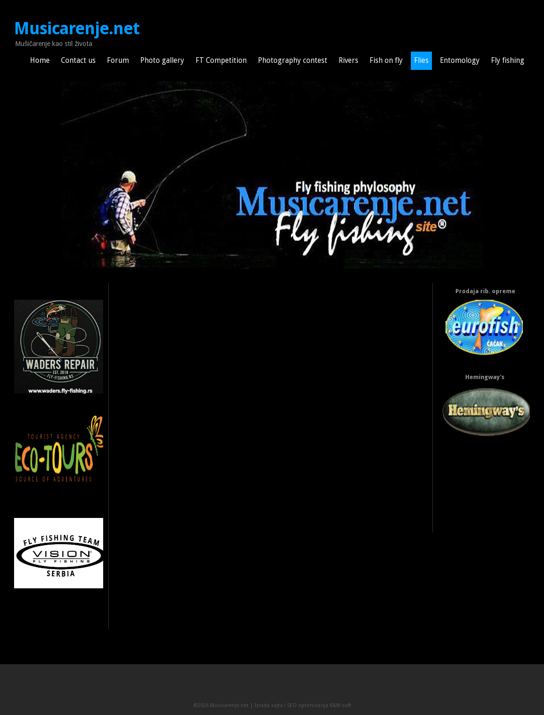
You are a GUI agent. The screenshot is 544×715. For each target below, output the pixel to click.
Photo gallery (162, 60)
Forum (118, 60)
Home (40, 60)
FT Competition (221, 60)
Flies (421, 60)
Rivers (348, 60)
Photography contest (292, 60)
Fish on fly (386, 60)
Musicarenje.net (76, 28)
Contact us (78, 60)
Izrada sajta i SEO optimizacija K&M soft (303, 705)
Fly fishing (507, 60)
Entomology (460, 60)
